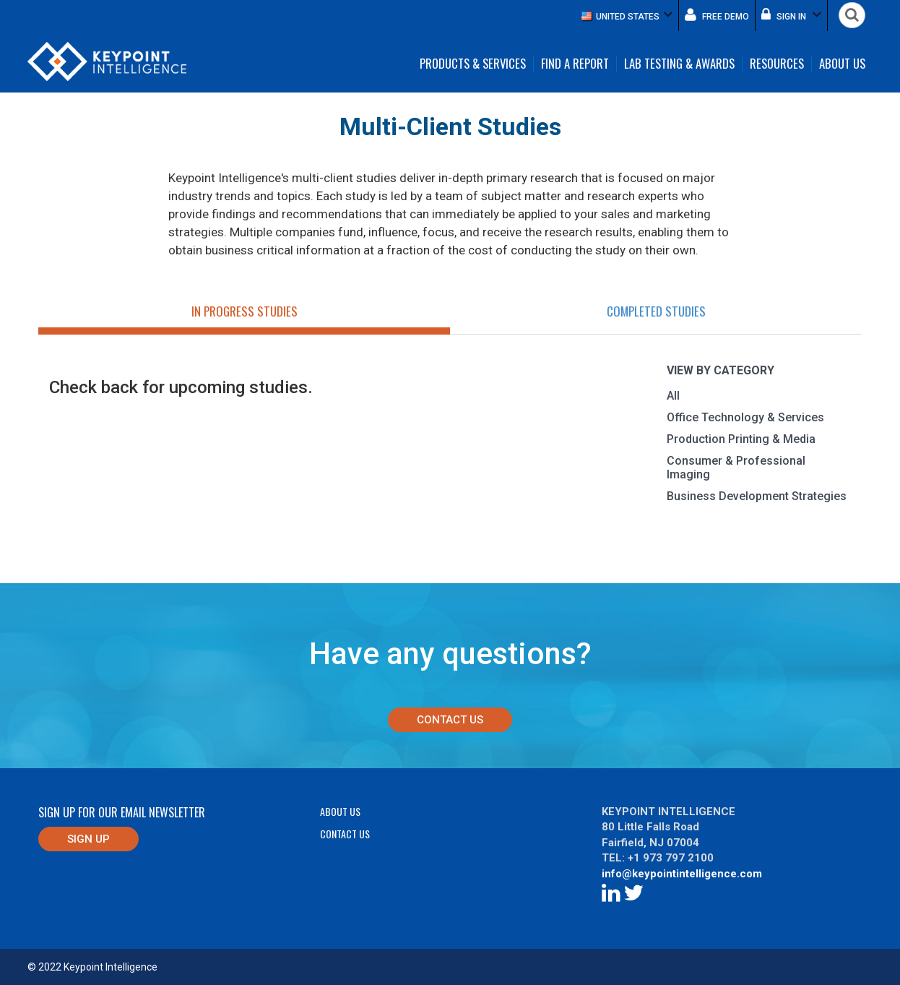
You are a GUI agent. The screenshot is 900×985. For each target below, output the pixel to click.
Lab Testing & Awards (679, 64)
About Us (842, 64)
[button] (627, 15)
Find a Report (575, 64)
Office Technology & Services (745, 417)
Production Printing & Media (741, 439)
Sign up (88, 839)
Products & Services (473, 64)
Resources (777, 64)
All (673, 396)
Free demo (717, 14)
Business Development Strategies (757, 496)
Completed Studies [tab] (656, 311)
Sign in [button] (791, 14)
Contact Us (450, 719)
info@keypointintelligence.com (682, 873)
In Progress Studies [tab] (244, 311)
